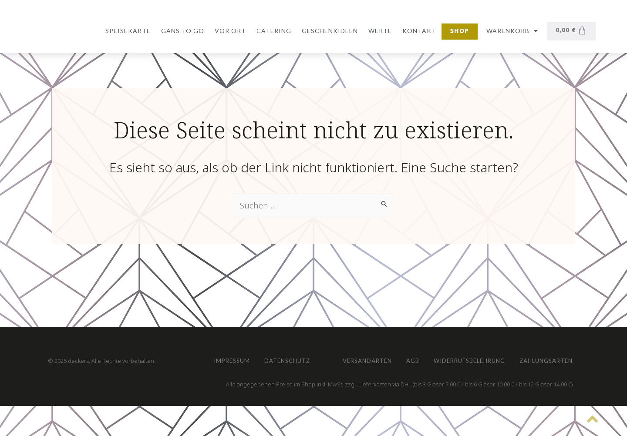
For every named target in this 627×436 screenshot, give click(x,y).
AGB (297, 357)
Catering (272, 30)
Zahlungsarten (452, 357)
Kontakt (418, 30)
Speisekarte (126, 30)
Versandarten (243, 357)
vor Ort (228, 30)
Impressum (235, 317)
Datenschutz (300, 317)
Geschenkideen (328, 30)
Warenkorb (510, 30)
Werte (378, 30)
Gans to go (180, 30)
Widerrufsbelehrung (363, 357)
